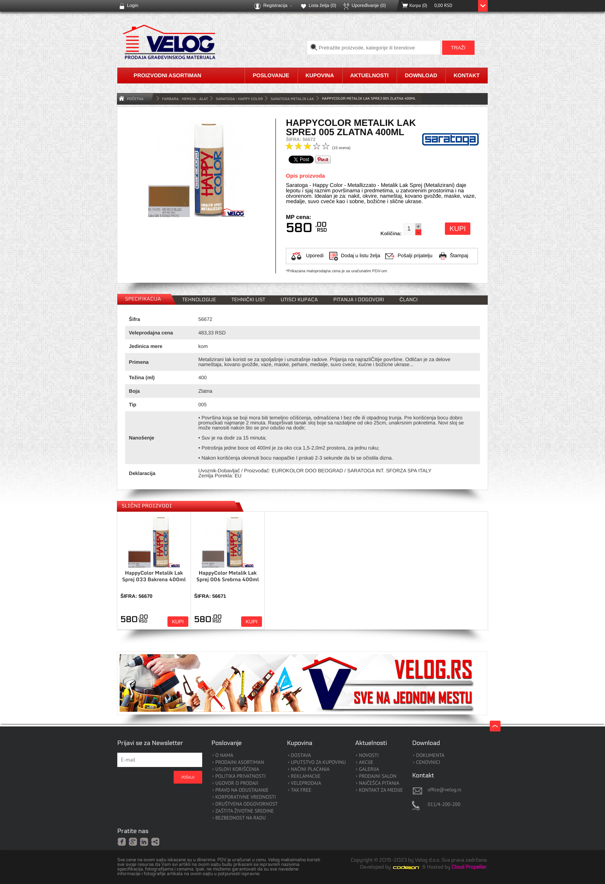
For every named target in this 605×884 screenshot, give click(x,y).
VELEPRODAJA (306, 783)
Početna (135, 99)
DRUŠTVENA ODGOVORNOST (246, 804)
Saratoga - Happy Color (239, 99)
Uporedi (315, 255)
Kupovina (320, 75)
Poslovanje (271, 75)
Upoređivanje (369, 5)
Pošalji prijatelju (414, 255)
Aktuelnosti (369, 75)
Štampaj (459, 255)
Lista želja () (322, 5)
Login (132, 5)
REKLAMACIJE (306, 776)
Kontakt (467, 75)
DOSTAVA (301, 755)
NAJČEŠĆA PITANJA (379, 783)
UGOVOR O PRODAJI (236, 783)
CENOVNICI (428, 762)
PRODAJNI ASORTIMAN (239, 762)
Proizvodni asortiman (167, 75)
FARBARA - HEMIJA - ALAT (185, 99)
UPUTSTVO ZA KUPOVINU (318, 762)
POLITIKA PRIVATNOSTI (240, 776)
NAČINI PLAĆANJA (310, 769)
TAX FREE (301, 790)
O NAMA (224, 755)
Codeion (411, 867)
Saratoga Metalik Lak (292, 99)
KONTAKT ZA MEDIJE (381, 790)
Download (421, 75)
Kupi (458, 228)
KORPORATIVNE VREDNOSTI (245, 797)
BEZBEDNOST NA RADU (240, 818)
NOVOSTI (369, 755)
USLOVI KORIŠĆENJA (237, 769)
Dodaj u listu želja (360, 255)
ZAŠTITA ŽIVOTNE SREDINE (244, 811)
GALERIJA (369, 769)
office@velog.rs (444, 789)
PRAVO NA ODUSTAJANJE (242, 790)
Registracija (275, 5)
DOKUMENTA (430, 755)
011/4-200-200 (444, 804)
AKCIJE (366, 762)
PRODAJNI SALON (377, 776)
